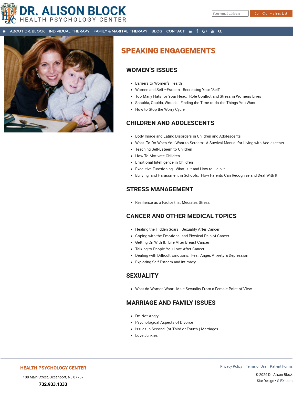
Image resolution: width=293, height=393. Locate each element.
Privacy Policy (231, 366)
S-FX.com (284, 380)
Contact (175, 31)
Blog (156, 31)
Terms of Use (256, 366)
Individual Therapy (69, 31)
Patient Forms (281, 366)
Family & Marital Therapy (120, 31)
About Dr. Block (27, 31)
